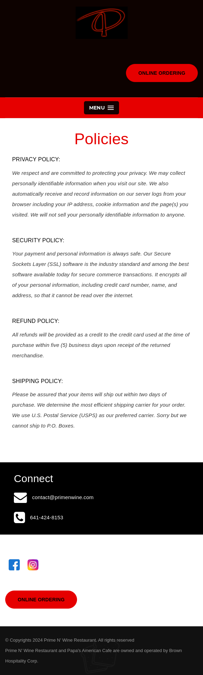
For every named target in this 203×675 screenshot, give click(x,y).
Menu (101, 108)
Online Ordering (161, 73)
